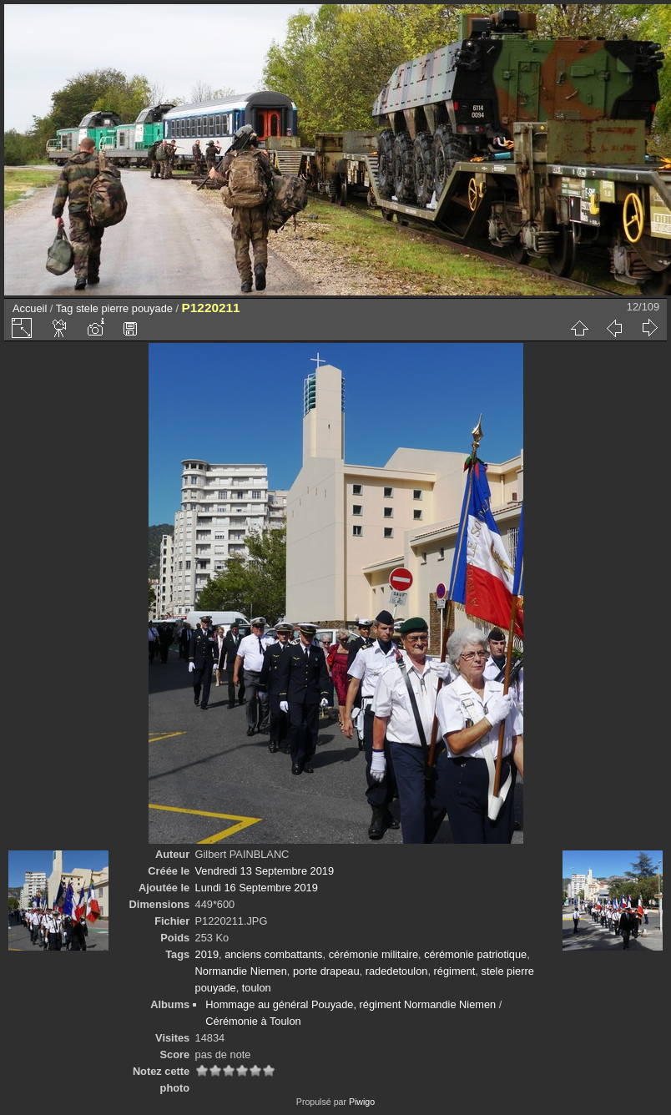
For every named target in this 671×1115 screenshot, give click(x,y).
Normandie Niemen (241, 971)
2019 (207, 954)
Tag (64, 308)
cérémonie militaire (373, 954)
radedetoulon (397, 971)
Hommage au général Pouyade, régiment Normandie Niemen (350, 1004)
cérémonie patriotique (475, 954)
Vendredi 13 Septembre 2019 (264, 871)
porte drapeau (326, 971)
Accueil (30, 308)
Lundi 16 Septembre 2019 (256, 887)
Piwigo (362, 1102)
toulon (256, 987)
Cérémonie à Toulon (252, 1021)
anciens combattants (273, 954)
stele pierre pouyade (124, 308)
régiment (455, 971)
